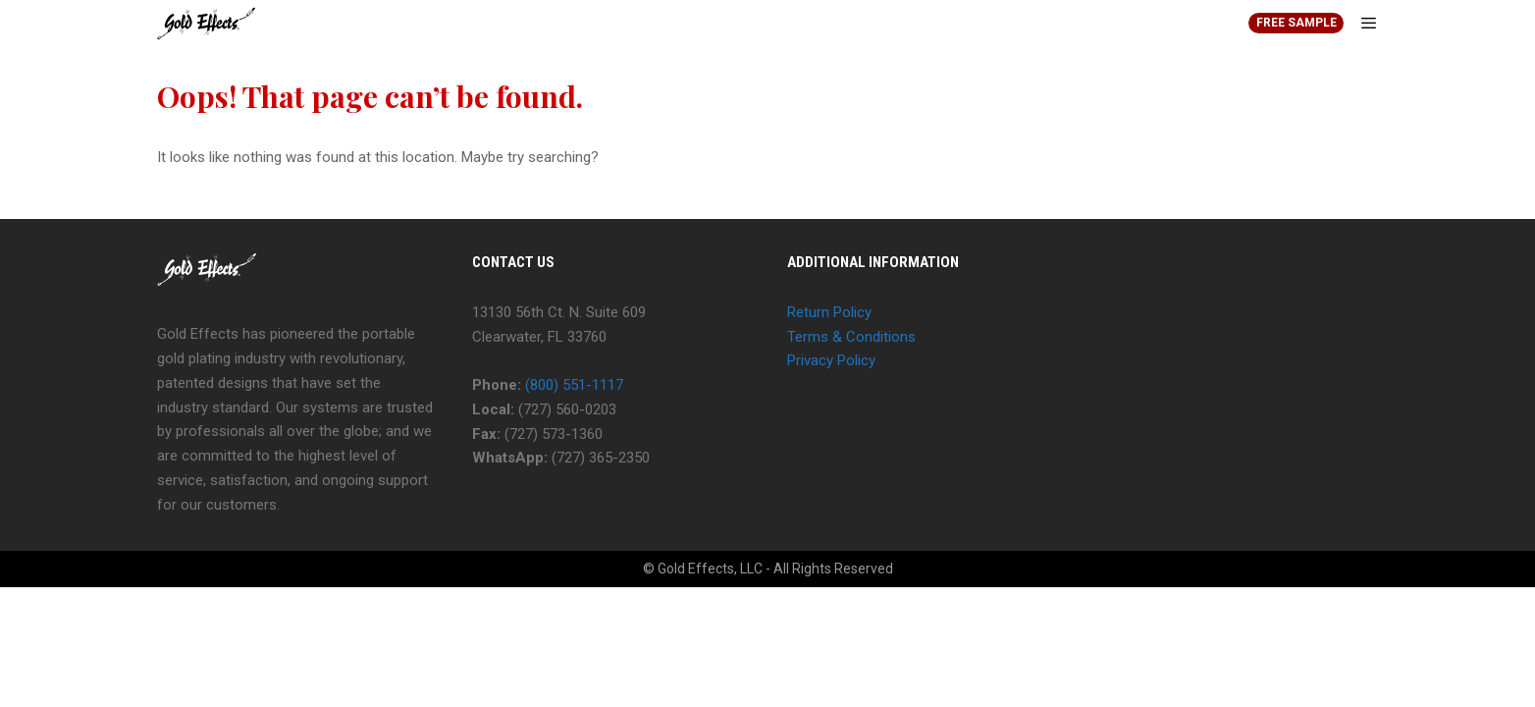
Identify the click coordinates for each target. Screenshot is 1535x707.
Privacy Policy (831, 360)
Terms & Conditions (851, 337)
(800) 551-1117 (574, 385)
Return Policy (829, 312)
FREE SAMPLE (1296, 22)
